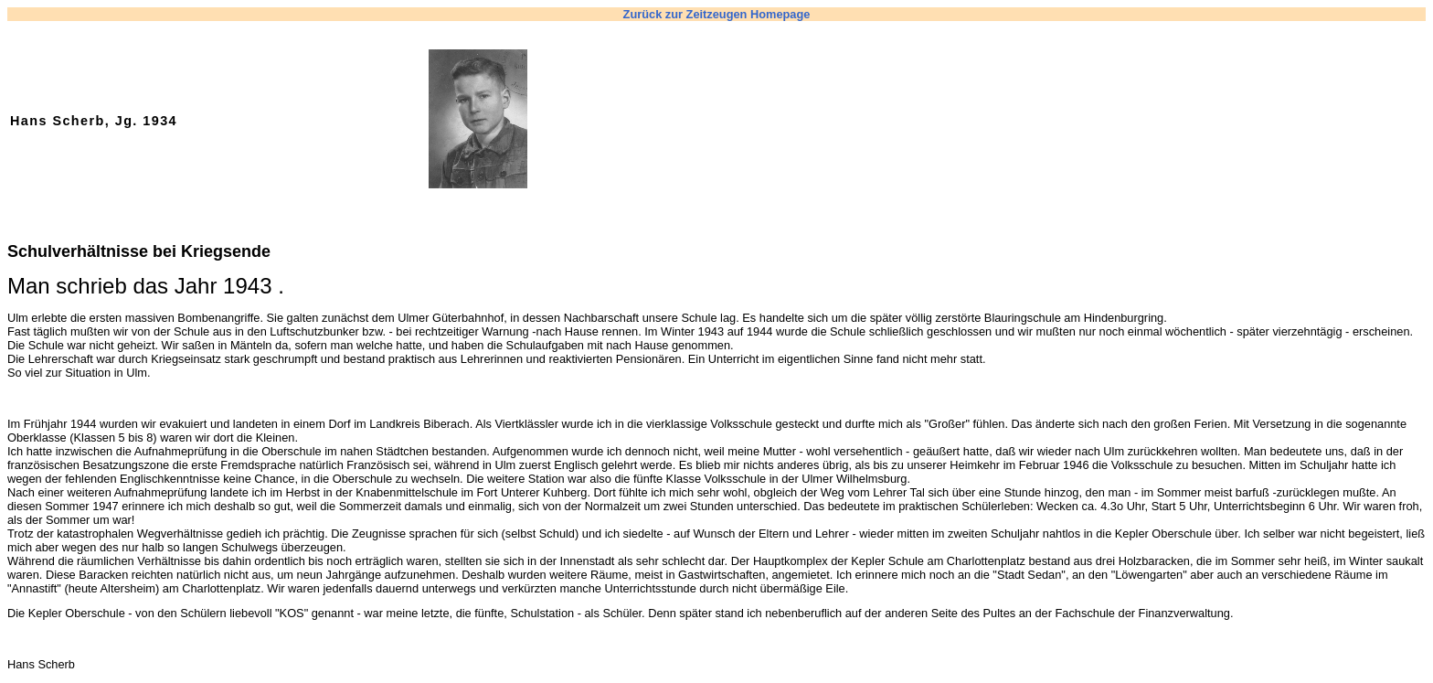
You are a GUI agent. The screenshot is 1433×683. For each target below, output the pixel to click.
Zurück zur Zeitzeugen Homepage (717, 14)
